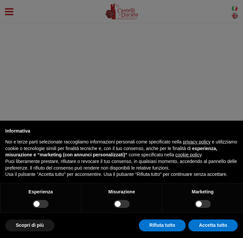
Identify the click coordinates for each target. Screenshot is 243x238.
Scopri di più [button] (30, 225)
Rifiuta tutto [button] (162, 225)
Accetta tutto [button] (213, 225)
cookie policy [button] (188, 154)
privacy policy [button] (197, 141)
